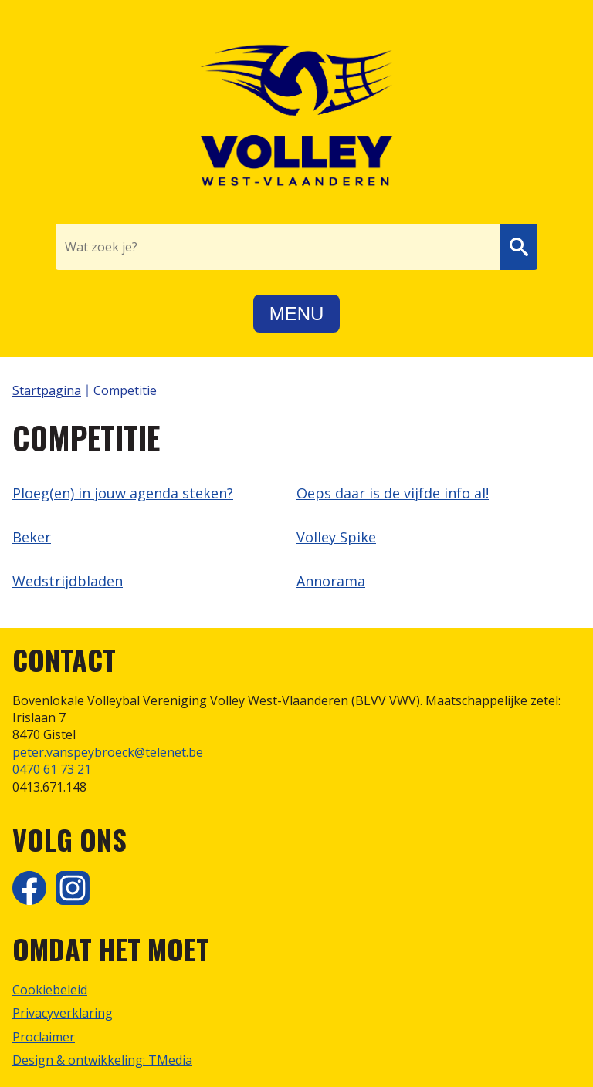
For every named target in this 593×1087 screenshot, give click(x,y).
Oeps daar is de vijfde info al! (392, 493)
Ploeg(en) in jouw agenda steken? (122, 493)
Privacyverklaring (62, 1012)
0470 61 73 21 (51, 769)
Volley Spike (336, 537)
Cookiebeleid (49, 989)
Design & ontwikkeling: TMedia (102, 1060)
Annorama (330, 581)
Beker (31, 537)
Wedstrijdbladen (67, 581)
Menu (296, 313)
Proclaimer (43, 1036)
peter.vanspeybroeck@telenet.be (107, 752)
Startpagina (46, 390)
